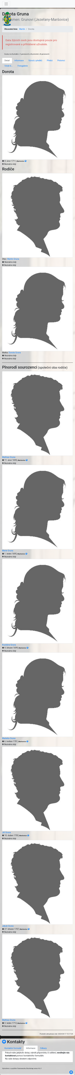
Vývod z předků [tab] (35, 60)
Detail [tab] (7, 60)
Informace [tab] (19, 60)
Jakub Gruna (8, 926)
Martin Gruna (13, 259)
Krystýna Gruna (9, 645)
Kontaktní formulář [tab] (13, 1048)
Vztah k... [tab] (9, 66)
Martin (22, 29)
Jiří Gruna (6, 832)
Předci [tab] (50, 60)
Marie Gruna (7, 551)
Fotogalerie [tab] (23, 66)
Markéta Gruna (8, 738)
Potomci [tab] (61, 60)
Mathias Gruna (8, 457)
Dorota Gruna (15, 352)
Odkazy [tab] (43, 1048)
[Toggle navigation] (6, 4)
